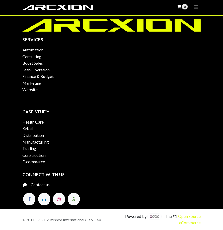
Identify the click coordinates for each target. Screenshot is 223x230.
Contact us (40, 184)
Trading (29, 148)
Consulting (31, 56)
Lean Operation (36, 69)
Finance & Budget (38, 76)
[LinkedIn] (44, 199)
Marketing (31, 82)
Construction (34, 155)
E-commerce (33, 161)
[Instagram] (59, 199)
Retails (28, 128)
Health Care (33, 121)
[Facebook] (29, 199)
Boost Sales (32, 62)
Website (30, 89)
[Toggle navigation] (196, 7)
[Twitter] (74, 199)
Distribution (33, 135)
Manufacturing (35, 141)
